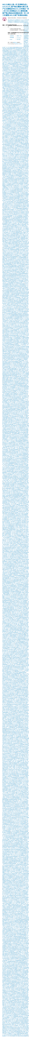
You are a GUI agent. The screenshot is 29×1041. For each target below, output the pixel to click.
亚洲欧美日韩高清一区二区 (21, 190)
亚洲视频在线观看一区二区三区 (18, 775)
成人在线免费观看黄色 (9, 702)
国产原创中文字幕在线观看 (13, 542)
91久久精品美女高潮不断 (6, 211)
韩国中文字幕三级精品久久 (14, 285)
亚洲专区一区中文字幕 (10, 455)
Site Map (18, 39)
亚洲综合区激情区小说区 (6, 373)
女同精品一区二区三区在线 (20, 339)
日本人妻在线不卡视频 (13, 840)
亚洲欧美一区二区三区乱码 (10, 232)
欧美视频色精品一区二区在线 (18, 477)
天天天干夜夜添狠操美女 (8, 875)
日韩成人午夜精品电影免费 (20, 544)
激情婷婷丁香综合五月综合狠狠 (23, 1027)
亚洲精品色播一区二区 (8, 221)
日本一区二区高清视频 (10, 192)
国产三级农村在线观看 (9, 359)
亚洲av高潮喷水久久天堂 (9, 587)
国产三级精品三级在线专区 (8, 296)
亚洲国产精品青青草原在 (22, 466)
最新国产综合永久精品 (8, 615)
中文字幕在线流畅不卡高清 (23, 209)
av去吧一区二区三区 (22, 856)
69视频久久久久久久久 (24, 573)
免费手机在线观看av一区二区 (14, 51)
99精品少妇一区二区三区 (14, 177)
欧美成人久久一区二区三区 (16, 837)
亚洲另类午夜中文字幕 (16, 239)
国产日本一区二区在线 (18, 434)
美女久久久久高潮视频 (6, 113)
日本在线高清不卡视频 (19, 259)
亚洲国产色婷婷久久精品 (22, 651)
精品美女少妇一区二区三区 (17, 121)
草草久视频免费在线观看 (11, 369)
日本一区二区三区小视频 (19, 802)
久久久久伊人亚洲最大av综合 (18, 723)
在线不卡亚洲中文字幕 (21, 94)
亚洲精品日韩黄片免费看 (21, 1011)
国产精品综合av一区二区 (20, 1030)
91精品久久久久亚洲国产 (16, 990)
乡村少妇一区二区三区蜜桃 (7, 146)
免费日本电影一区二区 (9, 217)
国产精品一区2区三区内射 (13, 672)
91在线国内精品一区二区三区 (20, 469)
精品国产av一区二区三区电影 (22, 814)
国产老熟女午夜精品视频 (21, 165)
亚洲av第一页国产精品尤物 (10, 557)
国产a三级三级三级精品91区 (9, 710)
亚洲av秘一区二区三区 (20, 776)
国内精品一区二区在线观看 (13, 343)
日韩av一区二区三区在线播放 (12, 466)
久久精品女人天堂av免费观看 (23, 943)
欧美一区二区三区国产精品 (11, 913)
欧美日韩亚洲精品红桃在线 (8, 406)
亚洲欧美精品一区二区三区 (23, 1016)
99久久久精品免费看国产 (23, 514)
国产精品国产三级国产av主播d (9, 782)
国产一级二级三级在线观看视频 (17, 216)
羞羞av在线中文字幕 (13, 89)
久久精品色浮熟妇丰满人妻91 (15, 69)
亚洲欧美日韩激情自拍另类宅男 (21, 719)
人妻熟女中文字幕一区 (22, 725)
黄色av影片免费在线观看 (15, 939)
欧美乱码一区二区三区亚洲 (9, 746)
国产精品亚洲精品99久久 (20, 681)
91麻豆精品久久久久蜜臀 (6, 658)
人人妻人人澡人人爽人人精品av (18, 447)
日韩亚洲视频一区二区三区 (14, 485)
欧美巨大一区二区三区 (14, 103)
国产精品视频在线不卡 (13, 257)
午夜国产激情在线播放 (20, 336)
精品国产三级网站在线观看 (22, 1022)
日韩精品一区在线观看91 (17, 173)
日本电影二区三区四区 (9, 325)
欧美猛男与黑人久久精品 (20, 305)
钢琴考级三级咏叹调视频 (13, 55)
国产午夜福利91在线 (14, 183)
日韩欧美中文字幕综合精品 (23, 712)
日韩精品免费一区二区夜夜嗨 (16, 511)
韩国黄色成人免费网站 (15, 737)
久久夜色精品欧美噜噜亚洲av (9, 178)
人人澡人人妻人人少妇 (11, 186)
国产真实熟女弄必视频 (13, 859)
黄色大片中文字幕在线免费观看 (8, 344)
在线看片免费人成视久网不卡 (7, 418)
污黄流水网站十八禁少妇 (21, 170)
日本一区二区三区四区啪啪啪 (20, 486)
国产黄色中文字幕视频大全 (11, 224)
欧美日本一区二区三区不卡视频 (9, 834)
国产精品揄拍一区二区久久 (12, 215)
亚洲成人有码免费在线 (12, 1002)
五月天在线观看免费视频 (8, 822)
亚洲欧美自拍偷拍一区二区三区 (17, 131)
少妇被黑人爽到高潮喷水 (10, 986)
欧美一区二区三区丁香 (15, 267)
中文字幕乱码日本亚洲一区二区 (11, 599)
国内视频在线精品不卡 (18, 62)
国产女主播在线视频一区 (15, 510)
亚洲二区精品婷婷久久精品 (18, 983)
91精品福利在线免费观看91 (18, 79)
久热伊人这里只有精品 (18, 201)
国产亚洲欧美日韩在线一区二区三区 (10, 411)
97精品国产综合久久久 (13, 165)
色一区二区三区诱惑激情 (12, 490)
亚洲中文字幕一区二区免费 (12, 842)
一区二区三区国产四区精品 (18, 82)
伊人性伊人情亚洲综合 (13, 50)
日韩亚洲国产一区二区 (21, 799)
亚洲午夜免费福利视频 (25, 154)
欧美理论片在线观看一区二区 (11, 328)
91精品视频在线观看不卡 (6, 353)
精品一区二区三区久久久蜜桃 (21, 506)
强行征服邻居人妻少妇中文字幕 (13, 354)
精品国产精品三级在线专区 (10, 421)
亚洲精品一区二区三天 (16, 677)
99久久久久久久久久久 (24, 523)
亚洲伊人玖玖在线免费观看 (9, 469)
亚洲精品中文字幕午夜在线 (19, 947)
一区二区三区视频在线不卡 (24, 343)
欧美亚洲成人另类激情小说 (8, 751)
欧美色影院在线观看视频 (13, 856)
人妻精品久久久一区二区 (15, 611)
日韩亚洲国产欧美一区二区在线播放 (16, 281)
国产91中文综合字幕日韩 (21, 577)
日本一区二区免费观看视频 (8, 526)
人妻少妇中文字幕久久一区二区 (11, 927)
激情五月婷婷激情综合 (18, 191)
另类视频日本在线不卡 (18, 893)
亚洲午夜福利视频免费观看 (17, 630)
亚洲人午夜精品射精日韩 (18, 123)
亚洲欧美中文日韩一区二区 (12, 310)
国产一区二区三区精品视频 (19, 744)
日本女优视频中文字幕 (10, 881)
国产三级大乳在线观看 (15, 99)
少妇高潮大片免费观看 (14, 78)
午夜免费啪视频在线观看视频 (14, 573)
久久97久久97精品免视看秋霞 (14, 246)
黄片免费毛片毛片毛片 (13, 519)
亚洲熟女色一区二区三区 (6, 990)
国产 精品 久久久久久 (19, 304)
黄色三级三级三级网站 (17, 347)
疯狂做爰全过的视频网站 (6, 459)
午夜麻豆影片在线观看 (18, 471)
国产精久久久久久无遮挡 (24, 352)
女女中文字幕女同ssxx (17, 114)
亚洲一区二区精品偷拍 (16, 135)
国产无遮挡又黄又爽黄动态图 (15, 231)
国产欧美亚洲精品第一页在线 (13, 514)
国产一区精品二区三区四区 (15, 767)
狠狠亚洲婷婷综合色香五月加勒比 (16, 64)
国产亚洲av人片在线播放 (21, 256)
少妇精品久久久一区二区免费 (21, 248)
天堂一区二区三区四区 (24, 362)
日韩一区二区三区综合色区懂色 (19, 357)
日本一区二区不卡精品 (6, 352)
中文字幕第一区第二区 (21, 735)
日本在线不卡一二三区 (10, 208)
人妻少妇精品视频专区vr (10, 259)
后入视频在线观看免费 (20, 115)
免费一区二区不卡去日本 (16, 568)
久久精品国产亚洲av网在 (12, 273)
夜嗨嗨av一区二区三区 (19, 1025)
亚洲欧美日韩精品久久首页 (13, 714)
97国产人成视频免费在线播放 (22, 238)
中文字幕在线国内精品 (12, 774)
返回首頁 (12, 35)
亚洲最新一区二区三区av (17, 391)
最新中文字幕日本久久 (22, 778)
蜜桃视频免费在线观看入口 (17, 104)
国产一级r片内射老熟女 (24, 397)
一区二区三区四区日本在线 (24, 928)
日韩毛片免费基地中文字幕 (7, 104)
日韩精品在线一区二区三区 (11, 816)
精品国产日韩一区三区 (19, 463)
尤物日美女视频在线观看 (18, 598)
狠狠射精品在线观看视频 (18, 301)
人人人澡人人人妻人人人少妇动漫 (11, 872)
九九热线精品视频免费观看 (22, 273)
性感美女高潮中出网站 (20, 570)
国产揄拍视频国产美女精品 (24, 989)
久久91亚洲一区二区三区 (11, 94)
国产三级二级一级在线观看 (13, 621)
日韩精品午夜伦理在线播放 (14, 682)
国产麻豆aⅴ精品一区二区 (14, 311)
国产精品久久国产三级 (16, 299)
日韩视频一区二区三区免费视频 (18, 482)
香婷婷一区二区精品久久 (6, 867)
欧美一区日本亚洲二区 (15, 661)
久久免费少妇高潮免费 (20, 119)
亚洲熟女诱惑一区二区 (8, 845)
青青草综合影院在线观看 (21, 50)
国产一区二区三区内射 (8, 427)
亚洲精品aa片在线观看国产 (22, 424)
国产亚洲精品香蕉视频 (15, 657)
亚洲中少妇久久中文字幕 (11, 937)
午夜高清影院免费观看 (6, 216)
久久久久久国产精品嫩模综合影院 (8, 566)
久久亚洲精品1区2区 (6, 103)
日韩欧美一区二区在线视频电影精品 (22, 65)
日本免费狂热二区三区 (6, 151)
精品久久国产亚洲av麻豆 (15, 213)
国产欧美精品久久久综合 (18, 187)
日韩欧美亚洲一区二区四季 (21, 389)
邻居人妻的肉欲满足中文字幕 (12, 1009)
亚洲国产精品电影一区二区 (17, 321)
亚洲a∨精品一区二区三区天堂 (21, 350)
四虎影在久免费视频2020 (15, 154)
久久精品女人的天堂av (13, 403)
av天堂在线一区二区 (11, 535)
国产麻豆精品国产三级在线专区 (20, 520)
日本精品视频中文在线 (22, 71)
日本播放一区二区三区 (8, 550)
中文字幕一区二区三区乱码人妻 (16, 549)
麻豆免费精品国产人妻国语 (11, 721)
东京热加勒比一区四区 (24, 161)
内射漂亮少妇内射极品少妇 (18, 290)
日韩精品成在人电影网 (21, 313)
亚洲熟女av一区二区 (8, 136)
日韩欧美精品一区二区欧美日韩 (16, 467)
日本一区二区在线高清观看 (11, 190)
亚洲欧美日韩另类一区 (24, 501)
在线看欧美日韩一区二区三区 (17, 459)
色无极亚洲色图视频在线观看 (17, 495)
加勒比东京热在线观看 (24, 200)
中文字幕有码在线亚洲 (20, 834)
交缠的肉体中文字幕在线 (23, 846)
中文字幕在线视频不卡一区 (10, 317)
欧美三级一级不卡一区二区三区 (9, 855)
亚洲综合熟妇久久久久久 (23, 90)
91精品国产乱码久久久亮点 (16, 614)
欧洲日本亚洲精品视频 (21, 83)
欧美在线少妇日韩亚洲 (22, 98)
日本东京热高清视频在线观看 (9, 350)
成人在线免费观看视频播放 (19, 202)
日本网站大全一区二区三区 (9, 137)
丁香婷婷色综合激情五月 (8, 114)
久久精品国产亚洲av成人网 (11, 80)
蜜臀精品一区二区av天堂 (13, 59)
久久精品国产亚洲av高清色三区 (8, 162)
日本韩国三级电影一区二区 (10, 119)
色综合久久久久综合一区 (11, 730)
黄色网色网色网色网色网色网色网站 (11, 846)
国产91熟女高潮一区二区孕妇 (12, 227)
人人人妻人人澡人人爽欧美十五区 (20, 903)
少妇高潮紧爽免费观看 (22, 257)
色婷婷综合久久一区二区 (15, 417)
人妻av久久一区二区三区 (17, 759)
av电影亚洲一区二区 (21, 966)
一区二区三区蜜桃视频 (17, 975)
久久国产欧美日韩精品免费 (21, 585)
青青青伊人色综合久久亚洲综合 (17, 56)
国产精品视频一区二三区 (21, 142)
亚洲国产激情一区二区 (13, 283)
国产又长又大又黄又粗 (24, 515)
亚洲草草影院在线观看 (23, 354)
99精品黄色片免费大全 (24, 417)
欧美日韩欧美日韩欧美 (18, 553)
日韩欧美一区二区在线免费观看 (17, 505)
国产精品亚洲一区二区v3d (15, 258)
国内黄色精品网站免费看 (13, 335)
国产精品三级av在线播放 (14, 397)
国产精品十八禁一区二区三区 (21, 251)
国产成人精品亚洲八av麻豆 (23, 803)
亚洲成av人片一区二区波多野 (19, 296)
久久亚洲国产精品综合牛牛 (21, 265)
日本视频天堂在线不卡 (9, 185)
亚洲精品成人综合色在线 (6, 159)
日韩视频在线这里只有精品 (7, 608)
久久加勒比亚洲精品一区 (6, 293)
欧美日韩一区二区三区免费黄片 (12, 149)
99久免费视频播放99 (10, 463)
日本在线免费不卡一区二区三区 (20, 345)
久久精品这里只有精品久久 (13, 545)
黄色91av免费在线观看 (12, 265)
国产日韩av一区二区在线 (22, 227)
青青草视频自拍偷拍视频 (20, 937)
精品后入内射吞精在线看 (7, 568)
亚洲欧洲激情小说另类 (24, 355)
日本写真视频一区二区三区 (17, 899)
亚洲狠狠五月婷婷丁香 (15, 438)
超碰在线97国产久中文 (14, 565)
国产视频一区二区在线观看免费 (21, 144)
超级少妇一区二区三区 (20, 825)
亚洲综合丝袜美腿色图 (24, 675)
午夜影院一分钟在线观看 (12, 790)
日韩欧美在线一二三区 (6, 438)
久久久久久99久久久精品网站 (21, 848)
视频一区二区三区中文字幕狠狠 (19, 402)
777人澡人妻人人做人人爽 (12, 664)
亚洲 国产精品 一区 (21, 415)
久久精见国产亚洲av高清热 (15, 911)
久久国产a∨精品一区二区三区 (7, 480)
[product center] (18, 43)
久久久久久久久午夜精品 (24, 351)
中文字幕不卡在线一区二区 (14, 61)
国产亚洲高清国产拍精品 (8, 666)
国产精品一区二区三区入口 (9, 62)
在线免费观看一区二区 (15, 247)
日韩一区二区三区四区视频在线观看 (8, 952)
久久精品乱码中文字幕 (8, 135)
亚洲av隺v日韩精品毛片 (16, 87)
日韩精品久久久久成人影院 (18, 909)
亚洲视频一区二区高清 (8, 93)
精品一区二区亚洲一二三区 (13, 448)
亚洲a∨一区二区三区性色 (23, 954)
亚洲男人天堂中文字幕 (16, 658)
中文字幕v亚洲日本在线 (15, 405)
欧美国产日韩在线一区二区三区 (13, 168)
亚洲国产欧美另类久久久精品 (11, 142)
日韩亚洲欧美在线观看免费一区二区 (14, 632)
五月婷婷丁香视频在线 (13, 393)
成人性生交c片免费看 (24, 85)
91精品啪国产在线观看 (24, 346)
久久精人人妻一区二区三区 (21, 152)
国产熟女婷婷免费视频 (10, 465)
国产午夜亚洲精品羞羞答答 (22, 490)
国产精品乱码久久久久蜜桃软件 (11, 385)
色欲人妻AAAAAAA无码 (11, 322)
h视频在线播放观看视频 (19, 139)
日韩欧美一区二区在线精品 (16, 91)
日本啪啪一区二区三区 (20, 685)
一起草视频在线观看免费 (13, 629)
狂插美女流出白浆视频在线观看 (14, 141)
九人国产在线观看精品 (22, 656)
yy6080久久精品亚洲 (6, 673)
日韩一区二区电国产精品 (8, 539)
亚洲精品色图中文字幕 (16, 390)
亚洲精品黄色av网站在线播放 (17, 838)
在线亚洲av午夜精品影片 (8, 160)
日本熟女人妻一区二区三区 (18, 418)
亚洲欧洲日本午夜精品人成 (14, 289)
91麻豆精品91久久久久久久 (22, 889)
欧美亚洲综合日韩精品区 (17, 384)
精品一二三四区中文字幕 (23, 784)
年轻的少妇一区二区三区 (7, 250)
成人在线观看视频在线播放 (13, 74)
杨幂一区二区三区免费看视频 (14, 297)
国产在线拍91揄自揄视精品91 (13, 954)
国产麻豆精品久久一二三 (11, 705)
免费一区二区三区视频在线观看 (11, 554)
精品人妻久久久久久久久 (13, 928)
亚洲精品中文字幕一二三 (20, 282)
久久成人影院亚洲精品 (13, 416)
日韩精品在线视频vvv (23, 885)
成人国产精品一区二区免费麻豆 (18, 623)
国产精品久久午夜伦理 (20, 193)
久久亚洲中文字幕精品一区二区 (19, 918)
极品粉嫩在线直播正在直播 (18, 666)
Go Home (19, 37)
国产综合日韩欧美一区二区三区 (15, 129)
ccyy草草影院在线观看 (8, 865)
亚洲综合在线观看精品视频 (21, 67)
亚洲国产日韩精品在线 (6, 874)
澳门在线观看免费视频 (19, 535)
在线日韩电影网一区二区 (12, 735)
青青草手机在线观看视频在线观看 (17, 849)
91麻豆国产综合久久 (14, 779)
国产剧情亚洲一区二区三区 (15, 791)
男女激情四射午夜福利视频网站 (21, 906)
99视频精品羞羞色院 (6, 363)
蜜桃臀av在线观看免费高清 (13, 63)
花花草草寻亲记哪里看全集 (14, 921)
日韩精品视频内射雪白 (6, 417)
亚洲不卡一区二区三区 (18, 57)
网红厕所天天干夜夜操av (9, 226)
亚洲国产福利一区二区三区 (19, 185)
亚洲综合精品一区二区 (12, 255)
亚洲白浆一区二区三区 (8, 637)
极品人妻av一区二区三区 (16, 935)
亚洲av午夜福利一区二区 (14, 158)
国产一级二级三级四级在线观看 (10, 453)
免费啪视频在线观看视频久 (16, 861)
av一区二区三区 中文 (11, 848)
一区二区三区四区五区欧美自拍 (11, 807)
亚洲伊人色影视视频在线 (19, 566)
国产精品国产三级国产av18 (12, 567)
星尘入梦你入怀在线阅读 (10, 392)
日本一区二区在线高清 (13, 414)
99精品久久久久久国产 (15, 184)
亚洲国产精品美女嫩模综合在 (17, 70)
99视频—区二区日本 (6, 997)
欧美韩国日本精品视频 (14, 90)
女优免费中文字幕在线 (24, 211)
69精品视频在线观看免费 (8, 219)
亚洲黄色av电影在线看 (23, 363)
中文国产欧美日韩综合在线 (19, 702)
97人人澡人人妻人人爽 (11, 117)
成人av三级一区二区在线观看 (12, 71)
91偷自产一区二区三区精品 (19, 818)
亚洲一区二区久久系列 (6, 213)
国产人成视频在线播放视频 (23, 1007)
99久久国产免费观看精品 (18, 539)
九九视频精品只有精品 (9, 57)
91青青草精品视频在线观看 (20, 178)
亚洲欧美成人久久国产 (15, 134)
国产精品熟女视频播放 (13, 179)
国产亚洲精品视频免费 (21, 589)
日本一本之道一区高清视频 (9, 718)
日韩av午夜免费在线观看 (21, 157)
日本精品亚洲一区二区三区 (23, 394)
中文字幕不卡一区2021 (16, 401)
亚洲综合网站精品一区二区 (15, 597)
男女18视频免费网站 (7, 488)
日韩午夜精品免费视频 (20, 642)
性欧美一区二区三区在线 (24, 626)
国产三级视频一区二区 (24, 371)
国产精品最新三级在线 (17, 398)
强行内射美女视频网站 (15, 523)
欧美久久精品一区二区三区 (11, 230)
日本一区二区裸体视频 (17, 146)
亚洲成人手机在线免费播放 (9, 513)
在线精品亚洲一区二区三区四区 (23, 562)
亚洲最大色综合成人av (10, 254)
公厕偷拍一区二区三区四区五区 (18, 517)
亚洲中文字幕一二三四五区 (11, 942)
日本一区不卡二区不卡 (8, 663)
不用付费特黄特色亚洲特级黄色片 (8, 563)
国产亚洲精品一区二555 (6, 401)
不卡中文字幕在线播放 (16, 944)
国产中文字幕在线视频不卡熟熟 (18, 592)
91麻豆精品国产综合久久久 (24, 150)
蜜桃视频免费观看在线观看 (16, 274)
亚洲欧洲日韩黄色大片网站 (7, 914)
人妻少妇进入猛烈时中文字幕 (13, 120)
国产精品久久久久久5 (6, 511)
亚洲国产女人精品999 (13, 377)
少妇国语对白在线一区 (24, 551)
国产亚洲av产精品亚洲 (20, 125)
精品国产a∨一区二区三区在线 (22, 102)
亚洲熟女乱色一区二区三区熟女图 (19, 160)
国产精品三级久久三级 (8, 349)
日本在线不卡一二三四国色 (10, 65)
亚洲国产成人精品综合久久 (11, 176)
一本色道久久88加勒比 (13, 378)
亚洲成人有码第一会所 (21, 840)
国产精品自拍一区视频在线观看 (11, 509)
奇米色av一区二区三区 (23, 277)
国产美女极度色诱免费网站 (23, 437)
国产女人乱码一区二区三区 (13, 850)
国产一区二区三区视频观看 (19, 698)
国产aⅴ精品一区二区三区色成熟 (13, 109)
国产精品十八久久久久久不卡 (16, 457)
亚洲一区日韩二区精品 (24, 904)
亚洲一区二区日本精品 (15, 645)
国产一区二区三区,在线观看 (15, 169)
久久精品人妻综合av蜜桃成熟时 (8, 309)
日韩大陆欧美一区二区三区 (9, 334)
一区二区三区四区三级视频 (20, 576)
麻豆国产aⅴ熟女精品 (19, 961)
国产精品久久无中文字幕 (9, 345)
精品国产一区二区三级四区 (16, 794)
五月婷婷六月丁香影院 (19, 534)
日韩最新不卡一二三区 (6, 454)
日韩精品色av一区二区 (20, 518)
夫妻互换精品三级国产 (23, 306)
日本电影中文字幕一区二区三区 (13, 750)
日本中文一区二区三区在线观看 (18, 264)
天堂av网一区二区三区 (9, 440)
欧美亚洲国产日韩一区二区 (7, 920)
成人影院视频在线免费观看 (14, 591)
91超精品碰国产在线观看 (22, 183)
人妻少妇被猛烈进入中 (14, 425)
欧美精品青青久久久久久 (7, 66)
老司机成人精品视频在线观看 (21, 366)
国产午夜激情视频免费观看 (20, 962)
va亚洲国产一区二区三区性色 (10, 73)
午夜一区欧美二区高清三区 (15, 491)
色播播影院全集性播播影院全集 (23, 639)
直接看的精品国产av (16, 581)
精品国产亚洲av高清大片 (14, 86)
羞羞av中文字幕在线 (19, 1021)
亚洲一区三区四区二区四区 (16, 439)
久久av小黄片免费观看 (20, 729)
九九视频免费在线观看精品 (12, 102)
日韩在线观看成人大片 (24, 285)
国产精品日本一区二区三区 (9, 376)
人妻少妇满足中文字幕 (11, 680)
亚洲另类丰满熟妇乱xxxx (24, 737)
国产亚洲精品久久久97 (6, 439)
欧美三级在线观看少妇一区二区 (18, 798)
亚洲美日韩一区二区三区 (8, 82)
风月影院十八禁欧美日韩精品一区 (15, 341)
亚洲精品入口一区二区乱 (20, 647)
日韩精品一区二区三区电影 (15, 194)
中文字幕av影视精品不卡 (16, 278)
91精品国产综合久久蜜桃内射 (7, 738)
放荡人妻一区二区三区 (12, 287)
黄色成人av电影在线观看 (16, 525)
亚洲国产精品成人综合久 (13, 536)
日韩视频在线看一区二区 (6, 677)
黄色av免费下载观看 (17, 359)
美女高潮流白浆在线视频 (16, 688)
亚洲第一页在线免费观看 (6, 495)
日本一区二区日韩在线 (6, 515)
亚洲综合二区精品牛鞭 (17, 543)
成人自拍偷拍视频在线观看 (9, 107)
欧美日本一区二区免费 (6, 905)
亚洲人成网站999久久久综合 (13, 527)
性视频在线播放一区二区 (18, 198)
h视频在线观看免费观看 (8, 264)
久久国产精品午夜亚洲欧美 (21, 128)
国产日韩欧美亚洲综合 (8, 97)
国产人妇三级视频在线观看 (13, 233)
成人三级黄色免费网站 (8, 53)
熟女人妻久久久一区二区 (23, 565)
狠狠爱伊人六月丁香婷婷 (20, 80)
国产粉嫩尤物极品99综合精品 (11, 609)
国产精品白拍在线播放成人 (20, 680)
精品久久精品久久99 (22, 370)
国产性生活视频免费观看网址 (15, 673)
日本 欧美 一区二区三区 (15, 821)
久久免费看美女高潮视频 (13, 958)
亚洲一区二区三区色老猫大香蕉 (19, 994)
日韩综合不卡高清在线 (22, 678)
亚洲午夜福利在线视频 (12, 934)
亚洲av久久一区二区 (19, 789)
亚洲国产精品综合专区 (8, 581)
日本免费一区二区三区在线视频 (11, 238)
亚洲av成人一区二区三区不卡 (10, 245)
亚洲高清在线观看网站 (14, 449)
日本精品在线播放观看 (17, 219)
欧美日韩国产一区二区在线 (9, 544)
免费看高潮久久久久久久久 (11, 125)
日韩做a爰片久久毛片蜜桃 (18, 53)
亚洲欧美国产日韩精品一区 (8, 575)
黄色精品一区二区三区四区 (21, 445)
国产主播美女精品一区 (12, 1011)
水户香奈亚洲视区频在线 (11, 462)
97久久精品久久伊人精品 (12, 320)
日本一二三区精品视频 (9, 727)
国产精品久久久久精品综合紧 (12, 605)
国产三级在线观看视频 (9, 698)
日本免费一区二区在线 (23, 168)
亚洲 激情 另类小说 (12, 95)
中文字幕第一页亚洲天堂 (18, 526)
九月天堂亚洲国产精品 (6, 510)
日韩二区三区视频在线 (24, 158)
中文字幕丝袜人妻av (21, 182)
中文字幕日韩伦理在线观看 (18, 720)
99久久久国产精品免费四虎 (7, 347)
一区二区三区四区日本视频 (21, 58)
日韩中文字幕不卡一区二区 (12, 901)
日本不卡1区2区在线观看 (13, 725)
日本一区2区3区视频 (9, 994)
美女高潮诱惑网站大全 (12, 506)
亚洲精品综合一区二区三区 (14, 607)
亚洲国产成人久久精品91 (13, 866)
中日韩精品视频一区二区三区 (21, 302)
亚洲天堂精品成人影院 (11, 729)
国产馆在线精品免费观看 (8, 290)
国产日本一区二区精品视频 (22, 730)
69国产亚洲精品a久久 (24, 109)
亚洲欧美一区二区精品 (20, 255)
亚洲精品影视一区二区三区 (16, 323)
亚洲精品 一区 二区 (11, 534)
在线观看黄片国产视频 (21, 633)
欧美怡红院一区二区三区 (18, 312)
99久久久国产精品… (10, 631)
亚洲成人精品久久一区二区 (12, 819)
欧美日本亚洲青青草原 (16, 303)
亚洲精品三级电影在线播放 (12, 242)
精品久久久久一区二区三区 (18, 528)
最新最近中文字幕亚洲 (24, 731)
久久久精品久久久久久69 (15, 395)
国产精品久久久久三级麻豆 (14, 253)
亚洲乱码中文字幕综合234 (15, 410)
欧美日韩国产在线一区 (8, 662)
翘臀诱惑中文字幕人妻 (8, 70)
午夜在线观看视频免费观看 (21, 934)
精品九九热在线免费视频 (13, 496)
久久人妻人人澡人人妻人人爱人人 (17, 367)
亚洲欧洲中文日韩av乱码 (13, 610)
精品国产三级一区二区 (17, 569)
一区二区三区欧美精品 (13, 479)
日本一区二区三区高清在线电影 (14, 326)
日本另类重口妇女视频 (23, 542)
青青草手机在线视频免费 (20, 275)
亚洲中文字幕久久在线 (19, 513)
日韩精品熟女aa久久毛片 (10, 115)
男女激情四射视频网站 (13, 757)
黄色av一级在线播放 (6, 583)
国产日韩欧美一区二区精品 (20, 587)
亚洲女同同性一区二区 (20, 163)
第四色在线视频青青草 (24, 1035)
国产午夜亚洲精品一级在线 (9, 973)
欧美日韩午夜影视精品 (9, 991)
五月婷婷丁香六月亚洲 (21, 790)
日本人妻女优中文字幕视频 (17, 327)
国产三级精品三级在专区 (21, 369)
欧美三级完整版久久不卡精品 (22, 416)
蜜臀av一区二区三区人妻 (23, 640)
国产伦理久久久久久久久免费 (15, 622)
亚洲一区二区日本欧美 (16, 210)
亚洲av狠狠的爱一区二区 (15, 375)
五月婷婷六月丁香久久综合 (15, 507)
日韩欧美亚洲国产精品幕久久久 (18, 66)
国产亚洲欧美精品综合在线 (7, 815)
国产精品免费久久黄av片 (10, 719)
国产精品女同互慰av (15, 243)
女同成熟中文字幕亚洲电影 (21, 224)
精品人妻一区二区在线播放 (15, 237)
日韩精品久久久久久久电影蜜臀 (13, 382)
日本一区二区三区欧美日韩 (8, 818)
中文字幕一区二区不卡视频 (22, 696)
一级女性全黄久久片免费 (9, 75)
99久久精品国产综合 (6, 426)
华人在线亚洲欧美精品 (18, 877)
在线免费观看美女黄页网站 (7, 922)
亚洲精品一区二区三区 (23, 361)
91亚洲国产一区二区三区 (22, 872)
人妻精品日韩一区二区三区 (16, 603)
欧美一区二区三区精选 (23, 450)
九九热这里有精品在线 (11, 302)
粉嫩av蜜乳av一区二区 (15, 386)
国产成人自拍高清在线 (11, 163)
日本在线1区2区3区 (8, 482)
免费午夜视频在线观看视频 (10, 409)
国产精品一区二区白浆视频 (17, 787)
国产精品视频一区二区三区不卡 (20, 294)
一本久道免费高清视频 (15, 433)
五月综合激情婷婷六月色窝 (21, 711)
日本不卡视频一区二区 (8, 976)
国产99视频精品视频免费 (14, 797)
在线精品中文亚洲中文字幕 (8, 167)
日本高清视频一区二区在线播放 (13, 419)
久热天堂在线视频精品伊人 (23, 959)
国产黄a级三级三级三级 (11, 58)
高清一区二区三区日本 (13, 578)
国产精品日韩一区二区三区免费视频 (9, 387)
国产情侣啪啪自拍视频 (6, 395)
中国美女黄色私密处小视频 (24, 425)
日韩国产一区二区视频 (13, 571)
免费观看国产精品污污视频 (20, 232)
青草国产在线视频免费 (21, 1014)
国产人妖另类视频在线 (15, 832)
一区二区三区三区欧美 (12, 681)
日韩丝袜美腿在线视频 (11, 235)
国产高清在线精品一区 (15, 833)
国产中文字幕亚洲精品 (23, 449)
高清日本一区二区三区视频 (20, 254)
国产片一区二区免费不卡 (15, 701)
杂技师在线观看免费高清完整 (10, 275)
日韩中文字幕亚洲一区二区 (20, 734)
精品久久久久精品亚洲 (15, 430)
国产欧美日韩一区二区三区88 (7, 1029)
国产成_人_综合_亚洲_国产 (18, 912)
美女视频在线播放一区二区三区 (21, 317)
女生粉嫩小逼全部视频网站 (19, 269)
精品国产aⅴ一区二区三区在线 (22, 328)
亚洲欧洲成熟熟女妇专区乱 (17, 47)
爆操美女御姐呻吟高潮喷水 (21, 949)
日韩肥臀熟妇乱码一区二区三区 (16, 985)
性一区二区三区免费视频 (8, 895)
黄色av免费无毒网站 (9, 723)
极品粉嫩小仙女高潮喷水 (22, 59)
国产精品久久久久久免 (24, 657)
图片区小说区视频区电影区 (18, 221)
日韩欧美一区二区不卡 (9, 360)
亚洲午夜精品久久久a (23, 266)
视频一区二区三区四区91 (6, 87)
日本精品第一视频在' (24, 974)
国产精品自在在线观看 (17, 93)
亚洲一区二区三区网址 (21, 571)
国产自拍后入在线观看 (21, 561)
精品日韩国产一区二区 (15, 582)
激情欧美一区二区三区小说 (12, 870)
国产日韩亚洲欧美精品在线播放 (16, 241)
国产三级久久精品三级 (13, 765)
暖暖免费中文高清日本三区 (20, 245)
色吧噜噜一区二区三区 (18, 330)
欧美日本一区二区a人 (22, 807)
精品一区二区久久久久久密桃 (9, 251)
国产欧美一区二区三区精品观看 (21, 563)
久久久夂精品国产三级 (20, 287)
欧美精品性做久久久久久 (24, 249)
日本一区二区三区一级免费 (17, 353)
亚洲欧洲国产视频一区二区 (20, 376)
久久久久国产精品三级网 (22, 1006)
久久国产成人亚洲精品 (15, 352)
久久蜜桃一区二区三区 (13, 558)
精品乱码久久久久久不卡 (19, 226)
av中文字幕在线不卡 (23, 742)
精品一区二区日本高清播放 (8, 175)
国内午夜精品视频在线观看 (14, 161)
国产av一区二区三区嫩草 (12, 648)
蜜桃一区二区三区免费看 (12, 577)
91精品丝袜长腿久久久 (13, 950)
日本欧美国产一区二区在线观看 (18, 101)
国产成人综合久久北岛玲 (18, 822)
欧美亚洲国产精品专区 (10, 695)
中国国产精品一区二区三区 (7, 447)
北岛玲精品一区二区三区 (8, 206)
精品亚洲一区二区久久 (23, 779)
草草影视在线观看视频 (6, 582)
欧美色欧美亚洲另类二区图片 (9, 1024)
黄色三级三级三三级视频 (10, 133)
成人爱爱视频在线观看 (18, 175)
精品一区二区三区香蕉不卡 (18, 608)
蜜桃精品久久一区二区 (18, 991)
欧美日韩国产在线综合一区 (10, 331)
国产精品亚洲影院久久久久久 (9, 753)
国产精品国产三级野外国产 (12, 170)
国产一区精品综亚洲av (21, 529)
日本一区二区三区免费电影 (12, 182)
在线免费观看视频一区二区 (7, 592)
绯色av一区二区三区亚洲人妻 (23, 242)
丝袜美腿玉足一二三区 (18, 344)
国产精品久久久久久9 (16, 127)
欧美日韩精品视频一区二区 (12, 424)
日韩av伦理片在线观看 (22, 923)
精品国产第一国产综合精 (22, 610)
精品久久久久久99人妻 (21, 414)
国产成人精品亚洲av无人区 (9, 123)
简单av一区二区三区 (24, 210)
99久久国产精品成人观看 (22, 578)
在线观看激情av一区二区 (9, 806)
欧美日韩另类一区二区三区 (12, 407)
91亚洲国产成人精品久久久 (15, 371)
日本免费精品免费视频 (6, 941)
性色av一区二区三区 (6, 397)
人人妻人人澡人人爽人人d (23, 63)
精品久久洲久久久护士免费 (20, 984)
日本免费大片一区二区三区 (16, 166)
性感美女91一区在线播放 (21, 957)
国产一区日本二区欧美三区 (7, 713)
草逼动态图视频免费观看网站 (20, 383)
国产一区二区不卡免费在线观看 (23, 567)
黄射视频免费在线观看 (24, 919)
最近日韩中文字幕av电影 (21, 755)
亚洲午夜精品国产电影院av (17, 704)
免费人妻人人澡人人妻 (15, 229)
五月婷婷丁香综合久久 (9, 88)
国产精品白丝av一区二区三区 (9, 195)
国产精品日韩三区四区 (20, 667)
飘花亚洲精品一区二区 (15, 442)
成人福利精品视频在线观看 (19, 751)
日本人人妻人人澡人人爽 (11, 152)
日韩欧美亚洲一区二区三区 (15, 925)
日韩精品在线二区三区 (24, 438)
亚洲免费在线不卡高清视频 (21, 49)
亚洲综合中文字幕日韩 (6, 613)
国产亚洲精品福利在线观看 (20, 342)
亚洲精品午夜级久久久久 (10, 1026)
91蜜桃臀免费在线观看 (8, 477)
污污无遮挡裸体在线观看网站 (18, 920)
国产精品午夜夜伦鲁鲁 (13, 394)
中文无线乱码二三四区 (21, 203)
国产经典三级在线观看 (6, 91)
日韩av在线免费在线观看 (14, 494)
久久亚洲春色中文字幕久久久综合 (21, 240)
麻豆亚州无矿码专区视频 (20, 816)
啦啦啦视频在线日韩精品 (15, 731)
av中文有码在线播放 (24, 401)
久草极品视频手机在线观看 (23, 479)
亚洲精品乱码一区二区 (22, 558)
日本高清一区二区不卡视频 (7, 338)
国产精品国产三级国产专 (6, 847)
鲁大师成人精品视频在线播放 (10, 585)
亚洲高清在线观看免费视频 (19, 575)
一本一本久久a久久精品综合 (11, 541)
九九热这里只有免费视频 (22, 707)
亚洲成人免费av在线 (22, 288)
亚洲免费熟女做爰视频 (15, 758)
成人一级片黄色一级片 (14, 363)
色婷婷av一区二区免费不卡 (24, 145)
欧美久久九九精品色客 (13, 307)
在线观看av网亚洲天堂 (21, 378)
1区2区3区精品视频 (22, 120)
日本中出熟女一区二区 (13, 736)
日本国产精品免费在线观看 (14, 400)
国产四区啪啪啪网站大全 (16, 318)
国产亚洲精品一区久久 (13, 153)
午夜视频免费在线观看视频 (14, 249)
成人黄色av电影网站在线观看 (7, 357)
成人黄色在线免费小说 (18, 75)
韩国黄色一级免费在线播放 (12, 674)
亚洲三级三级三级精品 (17, 615)
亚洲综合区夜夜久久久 (20, 987)
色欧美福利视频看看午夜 (10, 339)
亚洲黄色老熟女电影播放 (16, 781)
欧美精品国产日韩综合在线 (8, 181)
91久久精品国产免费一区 (14, 873)
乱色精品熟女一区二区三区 (18, 111)
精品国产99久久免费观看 (13, 145)
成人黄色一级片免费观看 (13, 752)
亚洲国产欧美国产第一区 (12, 889)
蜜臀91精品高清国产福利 (10, 199)
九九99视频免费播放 (18, 208)
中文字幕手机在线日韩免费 (20, 455)
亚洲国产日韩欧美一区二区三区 (13, 118)
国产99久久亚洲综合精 (11, 773)
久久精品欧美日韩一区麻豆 (24, 78)
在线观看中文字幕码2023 (8, 912)
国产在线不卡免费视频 (8, 862)
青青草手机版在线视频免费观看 (22, 458)
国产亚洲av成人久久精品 (22, 595)
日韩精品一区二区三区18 (18, 147)
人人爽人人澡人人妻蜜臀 (15, 761)
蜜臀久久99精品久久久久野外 (22, 842)
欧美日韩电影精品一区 (20, 48)
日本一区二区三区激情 (11, 498)
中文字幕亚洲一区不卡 (21, 703)
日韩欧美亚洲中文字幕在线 (17, 399)
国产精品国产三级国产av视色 (21, 331)
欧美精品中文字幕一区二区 (18, 279)
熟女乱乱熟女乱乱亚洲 (15, 333)
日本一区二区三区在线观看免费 (19, 955)
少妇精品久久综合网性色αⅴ (9, 139)
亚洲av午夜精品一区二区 (8, 214)
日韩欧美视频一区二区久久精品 (19, 749)
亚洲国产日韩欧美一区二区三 (10, 1021)
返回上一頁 (19, 35)
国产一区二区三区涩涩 (24, 581)
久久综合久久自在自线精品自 (14, 205)
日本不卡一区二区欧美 (14, 306)
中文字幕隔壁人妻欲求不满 (7, 517)
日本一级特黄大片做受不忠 (9, 304)
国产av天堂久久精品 (6, 247)
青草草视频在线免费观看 (11, 863)
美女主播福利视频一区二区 (15, 270)
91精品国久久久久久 (6, 622)
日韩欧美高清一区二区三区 (21, 979)
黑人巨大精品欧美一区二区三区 (20, 77)
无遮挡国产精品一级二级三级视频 (11, 616)
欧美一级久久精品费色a (22, 601)
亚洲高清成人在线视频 (20, 272)
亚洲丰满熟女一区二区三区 (13, 370)
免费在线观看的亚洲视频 (21, 385)
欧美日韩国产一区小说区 (19, 192)
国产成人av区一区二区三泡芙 (15, 426)
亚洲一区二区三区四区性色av (10, 898)
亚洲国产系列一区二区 (24, 760)
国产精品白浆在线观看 (22, 602)
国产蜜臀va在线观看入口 (23, 786)
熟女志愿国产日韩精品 (17, 726)
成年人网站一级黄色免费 (18, 443)
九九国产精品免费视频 (22, 634)
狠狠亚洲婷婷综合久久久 (24, 929)
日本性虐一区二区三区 (23, 686)
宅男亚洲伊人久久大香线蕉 (23, 215)
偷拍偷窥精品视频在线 (13, 54)
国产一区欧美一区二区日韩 (17, 857)
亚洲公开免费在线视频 (21, 699)
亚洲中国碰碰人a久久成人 (16, 225)
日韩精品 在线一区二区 (22, 310)
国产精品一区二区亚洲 (13, 422)
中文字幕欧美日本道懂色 (12, 122)
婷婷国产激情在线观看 (16, 159)
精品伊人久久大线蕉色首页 (8, 198)
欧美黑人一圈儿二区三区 (18, 223)
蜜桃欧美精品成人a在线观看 (9, 144)
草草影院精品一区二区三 (23, 621)
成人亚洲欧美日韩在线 (17, 914)
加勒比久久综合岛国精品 (6, 525)
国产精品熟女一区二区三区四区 (10, 336)
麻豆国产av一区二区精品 (23, 267)
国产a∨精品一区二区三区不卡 (10, 638)
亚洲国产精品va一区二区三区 (22, 112)
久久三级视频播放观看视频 (10, 961)
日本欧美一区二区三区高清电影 (22, 1000)
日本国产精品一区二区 (15, 929)
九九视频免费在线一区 (8, 533)
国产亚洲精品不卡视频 (20, 557)
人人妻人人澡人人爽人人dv (19, 325)
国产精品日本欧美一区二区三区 (20, 753)
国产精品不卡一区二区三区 (22, 810)
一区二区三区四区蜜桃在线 (12, 472)
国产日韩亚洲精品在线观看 (20, 695)
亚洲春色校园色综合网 (13, 112)
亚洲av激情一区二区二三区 (11, 522)
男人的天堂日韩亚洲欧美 (22, 55)
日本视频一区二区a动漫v (10, 839)
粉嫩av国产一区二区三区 (20, 504)
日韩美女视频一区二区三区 (7, 155)
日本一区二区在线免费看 (11, 711)
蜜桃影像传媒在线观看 (19, 806)
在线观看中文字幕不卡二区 (8, 223)
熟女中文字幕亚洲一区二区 (19, 1029)
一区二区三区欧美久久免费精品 (18, 97)
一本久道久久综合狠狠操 (8, 749)
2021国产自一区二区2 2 (11, 130)
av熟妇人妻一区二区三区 (13, 415)
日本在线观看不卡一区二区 (7, 329)
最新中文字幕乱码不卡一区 (19, 858)
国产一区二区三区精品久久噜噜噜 (19, 298)
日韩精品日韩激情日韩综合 (21, 130)
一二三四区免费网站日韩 (10, 282)
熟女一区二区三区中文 (22, 605)
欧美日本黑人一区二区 (9, 503)
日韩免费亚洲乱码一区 (16, 211)
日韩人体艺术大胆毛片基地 (22, 883)
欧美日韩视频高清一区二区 (13, 288)
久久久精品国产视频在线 (8, 888)
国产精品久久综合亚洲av (12, 639)
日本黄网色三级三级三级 (13, 138)
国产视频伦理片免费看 (11, 105)
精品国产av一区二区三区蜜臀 (21, 105)
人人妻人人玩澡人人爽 (24, 939)
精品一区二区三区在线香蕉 (20, 631)
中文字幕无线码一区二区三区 (14, 871)
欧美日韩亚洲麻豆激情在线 (8, 431)
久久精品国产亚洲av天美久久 (7, 715)
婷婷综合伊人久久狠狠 (6, 442)
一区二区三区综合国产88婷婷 (7, 201)
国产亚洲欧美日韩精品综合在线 (15, 897)
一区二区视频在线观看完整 (18, 550)
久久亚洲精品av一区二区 (23, 400)
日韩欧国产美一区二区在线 (9, 795)
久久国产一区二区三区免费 (7, 627)
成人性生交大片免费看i (9, 77)
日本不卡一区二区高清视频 (9, 315)
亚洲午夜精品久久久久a (11, 193)
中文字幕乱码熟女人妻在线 (22, 793)
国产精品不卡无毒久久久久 (21, 230)
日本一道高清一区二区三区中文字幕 (19, 155)
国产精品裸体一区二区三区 (13, 917)
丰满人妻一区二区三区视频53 (19, 181)
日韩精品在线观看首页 (17, 286)
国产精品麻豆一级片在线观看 (18, 754)
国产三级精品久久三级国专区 (20, 547)
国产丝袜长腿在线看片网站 (13, 98)
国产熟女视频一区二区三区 (18, 512)
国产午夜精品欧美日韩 (13, 953)
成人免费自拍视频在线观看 (17, 579)
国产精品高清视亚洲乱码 (24, 246)
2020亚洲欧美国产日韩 (21, 89)
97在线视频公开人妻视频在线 (21, 992)
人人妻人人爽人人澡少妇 (8, 481)
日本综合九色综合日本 (20, 462)
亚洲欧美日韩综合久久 (8, 623)
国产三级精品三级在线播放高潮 (10, 1000)
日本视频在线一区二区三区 (23, 446)
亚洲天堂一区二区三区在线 (19, 728)
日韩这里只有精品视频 (8, 968)
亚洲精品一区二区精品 (16, 488)
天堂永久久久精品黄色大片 (23, 307)
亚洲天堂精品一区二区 (18, 162)
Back (11, 39)
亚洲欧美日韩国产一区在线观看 (19, 762)
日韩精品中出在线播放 (17, 72)
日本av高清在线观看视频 (12, 256)
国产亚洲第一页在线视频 (6, 239)
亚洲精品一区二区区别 (21, 541)
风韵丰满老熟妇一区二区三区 (9, 520)
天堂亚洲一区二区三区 (24, 86)
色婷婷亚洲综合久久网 (23, 448)
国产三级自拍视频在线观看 (24, 873)
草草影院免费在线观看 (8, 983)
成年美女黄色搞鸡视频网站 (13, 361)
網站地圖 (12, 37)
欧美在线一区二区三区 (10, 261)
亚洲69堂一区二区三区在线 (16, 113)
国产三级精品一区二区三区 (11, 174)
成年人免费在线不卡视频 (21, 927)
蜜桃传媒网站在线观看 (19, 189)
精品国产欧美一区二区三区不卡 (18, 713)
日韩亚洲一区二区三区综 (9, 670)
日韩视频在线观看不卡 (13, 529)
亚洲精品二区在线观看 (9, 858)
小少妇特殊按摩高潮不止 (17, 338)
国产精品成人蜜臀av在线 (16, 263)
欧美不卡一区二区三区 (9, 771)
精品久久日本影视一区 (8, 173)
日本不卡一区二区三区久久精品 (8, 269)
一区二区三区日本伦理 (19, 465)
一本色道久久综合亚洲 (15, 200)
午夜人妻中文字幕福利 (8, 271)
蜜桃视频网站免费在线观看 (14, 266)
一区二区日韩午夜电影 (24, 456)
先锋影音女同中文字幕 (13, 769)
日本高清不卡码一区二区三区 (7, 955)
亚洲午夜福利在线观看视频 (15, 110)
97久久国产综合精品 (7, 614)
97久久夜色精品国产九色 (24, 832)
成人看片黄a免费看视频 (15, 362)
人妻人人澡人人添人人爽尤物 (9, 489)
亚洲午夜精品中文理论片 (18, 88)
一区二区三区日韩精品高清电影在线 (13, 218)
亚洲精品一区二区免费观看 (20, 137)
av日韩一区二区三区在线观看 (16, 454)
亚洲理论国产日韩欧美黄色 (21, 522)
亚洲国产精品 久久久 (8, 207)
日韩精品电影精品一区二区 (17, 329)
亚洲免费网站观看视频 (13, 799)
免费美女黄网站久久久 (22, 664)
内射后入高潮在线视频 (8, 399)
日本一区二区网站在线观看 (17, 662)
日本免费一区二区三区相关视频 (14, 538)
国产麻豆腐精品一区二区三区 (17, 207)
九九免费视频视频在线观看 (20, 689)
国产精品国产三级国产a (6, 1008)
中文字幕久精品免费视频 (8, 111)
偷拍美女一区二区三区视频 (8, 312)
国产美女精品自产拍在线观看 (17, 976)
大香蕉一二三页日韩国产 (10, 441)
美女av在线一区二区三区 (19, 827)
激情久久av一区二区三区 (14, 379)
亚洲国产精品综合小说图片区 (9, 486)
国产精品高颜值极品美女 (18, 217)
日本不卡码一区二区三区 (20, 421)
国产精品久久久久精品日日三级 (17, 358)
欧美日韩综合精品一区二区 (7, 79)
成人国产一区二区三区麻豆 (7, 47)
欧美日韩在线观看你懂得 (20, 322)
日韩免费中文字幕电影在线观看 (10, 128)
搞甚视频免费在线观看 (24, 293)
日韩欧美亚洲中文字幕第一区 (14, 291)
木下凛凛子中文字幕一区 (19, 646)
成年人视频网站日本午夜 (20, 117)
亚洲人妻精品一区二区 (19, 107)
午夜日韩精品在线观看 (16, 552)
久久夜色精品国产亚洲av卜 (18, 481)
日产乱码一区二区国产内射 (20, 795)
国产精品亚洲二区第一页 (18, 805)
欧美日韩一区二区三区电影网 (23, 374)
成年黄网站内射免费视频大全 (23, 126)
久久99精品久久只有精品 (8, 234)
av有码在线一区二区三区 (10, 962)
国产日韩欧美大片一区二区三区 (19, 431)
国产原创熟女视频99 (21, 283)
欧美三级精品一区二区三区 (14, 96)
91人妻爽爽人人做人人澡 (18, 560)
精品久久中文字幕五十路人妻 (9, 827)
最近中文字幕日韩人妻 (24, 291)
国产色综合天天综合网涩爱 (13, 707)
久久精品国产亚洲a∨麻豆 (14, 81)
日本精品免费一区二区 (12, 755)
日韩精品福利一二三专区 (13, 951)
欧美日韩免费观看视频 (24, 687)
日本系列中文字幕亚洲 (13, 606)
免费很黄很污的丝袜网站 (21, 736)
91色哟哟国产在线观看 (6, 501)
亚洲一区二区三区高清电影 (21, 705)
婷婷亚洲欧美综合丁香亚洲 (16, 586)
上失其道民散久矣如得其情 (18, 464)
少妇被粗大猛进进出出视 (19, 718)
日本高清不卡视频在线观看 (19, 167)
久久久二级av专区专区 (24, 433)
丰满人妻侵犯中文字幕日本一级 (20, 691)
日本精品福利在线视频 (22, 763)
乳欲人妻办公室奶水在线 (8, 202)
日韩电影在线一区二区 (6, 555)
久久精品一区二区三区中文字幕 (16, 473)
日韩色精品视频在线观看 (10, 48)
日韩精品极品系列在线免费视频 (14, 197)
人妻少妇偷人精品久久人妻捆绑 (8, 294)
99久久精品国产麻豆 (9, 464)
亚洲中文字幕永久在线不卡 (7, 630)
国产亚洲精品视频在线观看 (16, 905)
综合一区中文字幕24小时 (21, 153)
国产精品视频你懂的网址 (19, 195)
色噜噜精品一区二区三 (18, 670)
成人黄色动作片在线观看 (13, 295)
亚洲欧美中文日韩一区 (20, 73)
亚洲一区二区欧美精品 (13, 475)
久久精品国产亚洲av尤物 (11, 478)
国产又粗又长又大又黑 (13, 883)
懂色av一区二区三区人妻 (22, 149)
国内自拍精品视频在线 (15, 171)
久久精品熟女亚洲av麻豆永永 (21, 133)
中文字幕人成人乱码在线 (13, 712)
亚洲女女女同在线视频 (24, 429)
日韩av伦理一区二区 (11, 49)
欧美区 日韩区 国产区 (14, 602)
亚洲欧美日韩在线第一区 (6, 127)
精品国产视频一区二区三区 (11, 685)
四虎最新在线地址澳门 (16, 559)
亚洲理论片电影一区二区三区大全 (18, 413)
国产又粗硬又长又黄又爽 (11, 1030)
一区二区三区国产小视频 (6, 838)
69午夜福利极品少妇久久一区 (17, 978)
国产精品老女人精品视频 (13, 150)
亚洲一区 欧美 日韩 (23, 262)
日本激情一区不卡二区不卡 (24, 103)
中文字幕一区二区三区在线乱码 (21, 334)
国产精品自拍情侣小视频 (17, 271)
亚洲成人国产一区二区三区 (22, 769)
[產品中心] (15, 42)
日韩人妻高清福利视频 (16, 293)
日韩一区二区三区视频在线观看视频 (19, 617)
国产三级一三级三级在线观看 (11, 1022)
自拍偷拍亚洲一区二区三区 (18, 785)
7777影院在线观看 (18, 531)
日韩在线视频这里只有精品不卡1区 (22, 441)
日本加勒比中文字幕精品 (11, 305)
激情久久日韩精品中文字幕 (23, 499)
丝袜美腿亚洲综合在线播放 (12, 313)
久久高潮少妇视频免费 (17, 349)
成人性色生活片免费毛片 (15, 501)
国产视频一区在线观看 (10, 619)
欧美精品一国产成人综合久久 (20, 261)
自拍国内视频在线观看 (13, 432)
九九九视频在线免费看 (24, 337)
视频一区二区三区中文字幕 (8, 560)
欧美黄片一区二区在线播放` (14, 456)
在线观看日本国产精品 (8, 512)
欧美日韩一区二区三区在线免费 (12, 786)
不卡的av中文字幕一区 (20, 474)
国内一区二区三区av (12, 504)
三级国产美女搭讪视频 (21, 432)
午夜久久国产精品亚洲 (23, 693)
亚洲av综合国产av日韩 (18, 381)
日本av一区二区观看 (12, 157)
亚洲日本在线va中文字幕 (18, 406)
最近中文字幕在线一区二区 (17, 865)
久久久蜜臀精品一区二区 (20, 176)
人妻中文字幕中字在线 (24, 611)
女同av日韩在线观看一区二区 (16, 451)
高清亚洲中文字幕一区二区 (11, 83)
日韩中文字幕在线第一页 (24, 607)
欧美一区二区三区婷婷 (6, 982)
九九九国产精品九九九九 (10, 945)
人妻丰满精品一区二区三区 (16, 106)
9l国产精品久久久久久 (6, 430)
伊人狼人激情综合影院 (15, 85)
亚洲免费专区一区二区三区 (24, 886)
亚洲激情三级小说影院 (16, 1035)
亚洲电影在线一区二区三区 (18, 801)
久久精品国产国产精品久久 (15, 904)
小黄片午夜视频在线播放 (18, 309)
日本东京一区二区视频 (21, 54)
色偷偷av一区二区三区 (10, 189)
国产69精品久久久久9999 (22, 403)
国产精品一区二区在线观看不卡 (16, 618)
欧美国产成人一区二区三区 (8, 650)
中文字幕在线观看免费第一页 (21, 199)
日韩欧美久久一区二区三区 (11, 272)
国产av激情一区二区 (12, 67)
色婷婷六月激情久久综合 (14, 649)
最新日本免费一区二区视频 (20, 235)
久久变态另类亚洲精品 (8, 327)
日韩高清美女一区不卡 (15, 429)
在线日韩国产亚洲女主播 (8, 298)
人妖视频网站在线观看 (20, 409)
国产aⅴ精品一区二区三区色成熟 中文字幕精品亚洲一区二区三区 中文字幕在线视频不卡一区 (15, 1015)
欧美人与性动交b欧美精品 (9, 147)
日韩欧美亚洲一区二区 (10, 643)
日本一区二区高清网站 (20, 392)
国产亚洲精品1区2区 (15, 733)
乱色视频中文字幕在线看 (10, 647)
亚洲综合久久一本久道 (8, 101)
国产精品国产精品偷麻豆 (10, 342)
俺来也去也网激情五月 (14, 437)
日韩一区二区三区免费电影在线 (22, 453)
